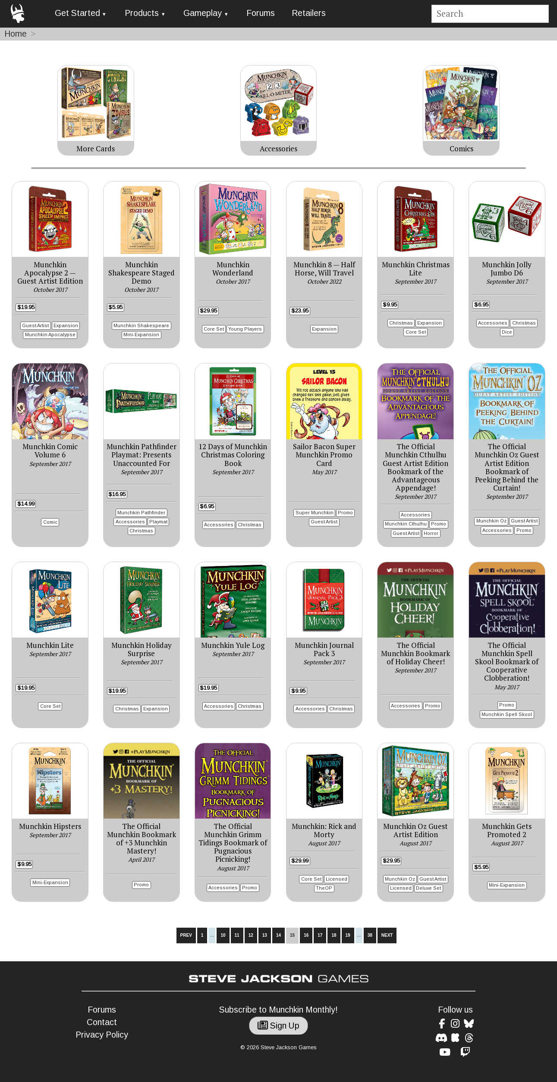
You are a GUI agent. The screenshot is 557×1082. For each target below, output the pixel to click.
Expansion (65, 325)
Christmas (401, 322)
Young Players (245, 328)
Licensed (336, 879)
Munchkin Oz (491, 520)
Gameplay (202, 13)
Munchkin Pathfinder (141, 512)
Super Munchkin (315, 512)
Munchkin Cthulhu (406, 523)
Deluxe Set (428, 888)
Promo (345, 512)
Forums (260, 13)
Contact (102, 1022)
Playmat (158, 521)
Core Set (214, 328)
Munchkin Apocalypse (50, 334)
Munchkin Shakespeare (141, 325)
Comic (50, 522)
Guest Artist (35, 325)
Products (142, 13)
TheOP (324, 888)
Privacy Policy (102, 1034)
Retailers (309, 13)
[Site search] (489, 14)
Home (15, 33)
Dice (507, 332)
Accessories (492, 322)
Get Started (77, 13)
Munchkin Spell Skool (506, 714)
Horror (431, 533)
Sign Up (278, 1025)
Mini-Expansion (141, 334)
